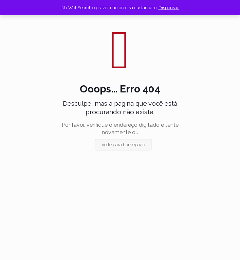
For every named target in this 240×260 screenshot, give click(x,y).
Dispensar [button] (169, 7)
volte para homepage (123, 144)
